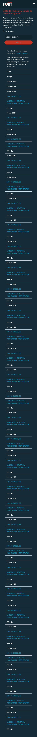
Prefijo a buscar (8, 31)
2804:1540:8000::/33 (14, 96)
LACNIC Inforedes (22, 53)
